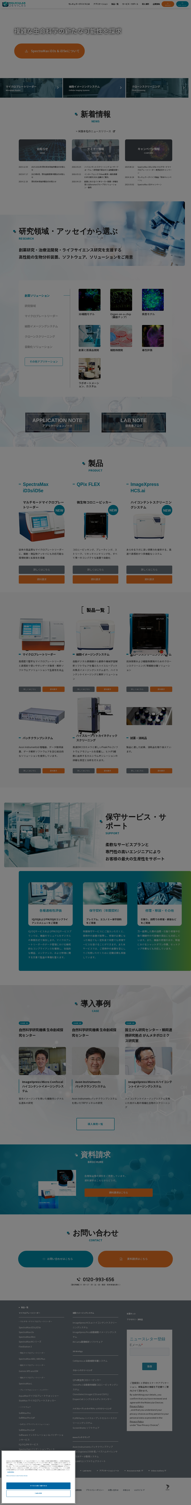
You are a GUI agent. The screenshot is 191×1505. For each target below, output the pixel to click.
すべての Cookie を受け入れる (38, 1486)
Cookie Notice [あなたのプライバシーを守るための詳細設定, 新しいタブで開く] (10, 1472)
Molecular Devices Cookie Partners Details (16, 1476)
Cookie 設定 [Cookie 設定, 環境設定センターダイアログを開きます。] (38, 1493)
